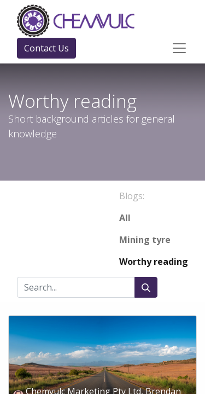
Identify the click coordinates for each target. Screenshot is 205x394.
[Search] (145, 287)
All (125, 218)
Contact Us (46, 48)
